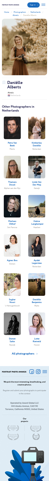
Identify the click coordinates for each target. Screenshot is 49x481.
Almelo (16, 15)
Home (6, 12)
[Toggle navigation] (43, 5)
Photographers (20, 12)
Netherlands (35, 12)
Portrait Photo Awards (10, 5)
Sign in (33, 5)
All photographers (23, 354)
